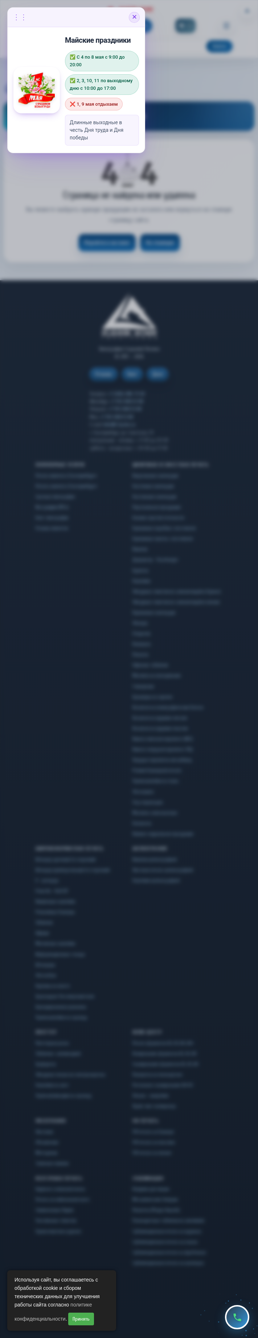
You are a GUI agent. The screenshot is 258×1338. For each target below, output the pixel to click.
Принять (81, 1319)
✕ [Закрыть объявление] (134, 17)
